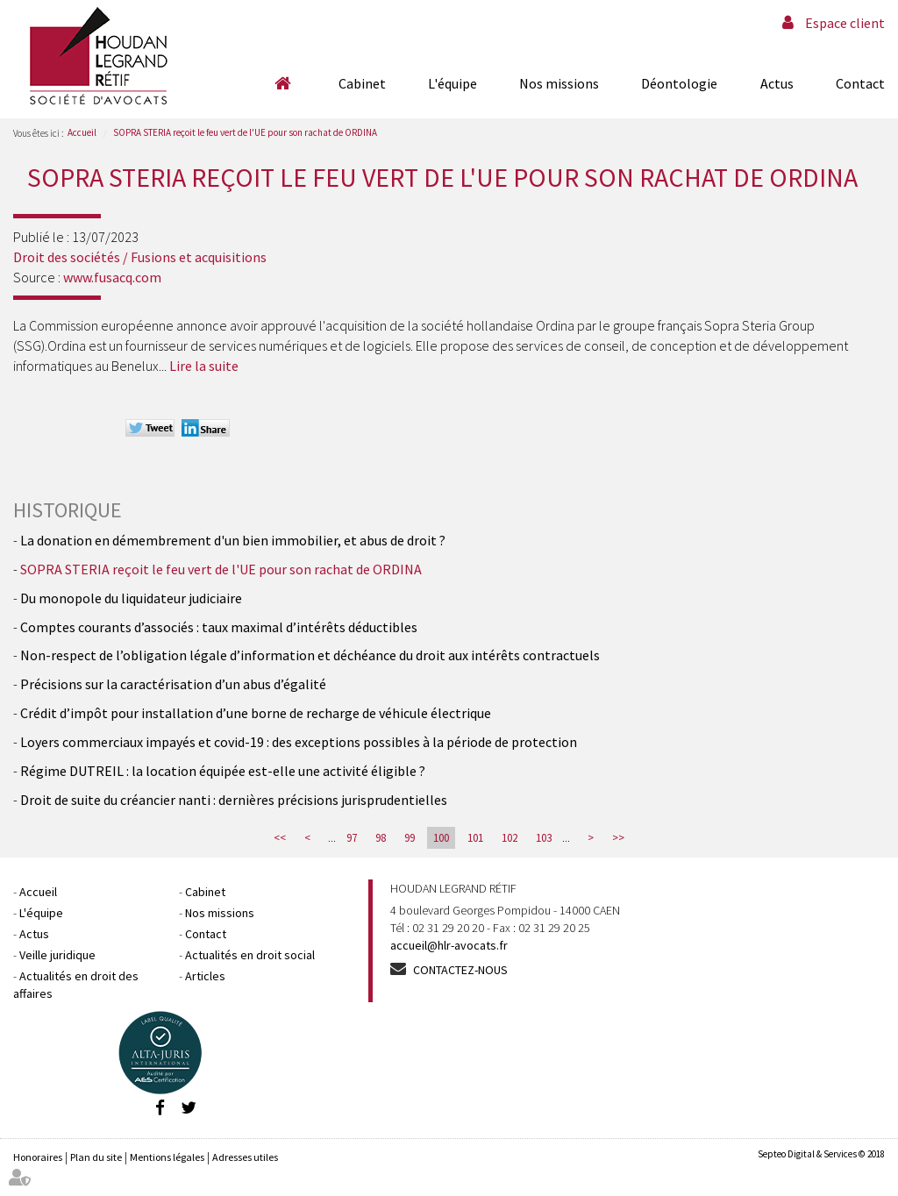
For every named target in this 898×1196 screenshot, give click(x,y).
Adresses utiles (245, 1157)
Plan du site (96, 1157)
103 (544, 837)
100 (441, 837)
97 (351, 837)
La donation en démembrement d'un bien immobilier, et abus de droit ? (232, 540)
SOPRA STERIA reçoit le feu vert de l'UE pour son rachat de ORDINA (245, 132)
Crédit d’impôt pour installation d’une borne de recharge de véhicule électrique (255, 713)
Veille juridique (57, 955)
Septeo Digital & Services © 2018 (821, 1154)
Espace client (845, 23)
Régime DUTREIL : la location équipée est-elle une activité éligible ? (222, 771)
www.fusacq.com (112, 277)
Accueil (282, 83)
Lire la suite (204, 365)
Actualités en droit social (250, 955)
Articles (205, 976)
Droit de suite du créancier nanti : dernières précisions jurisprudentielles (233, 799)
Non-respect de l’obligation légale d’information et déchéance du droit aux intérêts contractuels (310, 655)
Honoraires (37, 1157)
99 (409, 837)
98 (380, 837)
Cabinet (362, 83)
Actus (777, 83)
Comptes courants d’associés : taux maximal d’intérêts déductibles (218, 627)
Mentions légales (167, 1157)
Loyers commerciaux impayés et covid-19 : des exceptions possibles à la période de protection (298, 742)
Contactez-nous (460, 970)
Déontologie (679, 83)
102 (509, 837)
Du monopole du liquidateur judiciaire (131, 598)
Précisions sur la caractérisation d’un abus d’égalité (173, 684)
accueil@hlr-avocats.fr (449, 945)
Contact (860, 83)
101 (475, 837)
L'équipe (452, 83)
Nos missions (559, 83)
